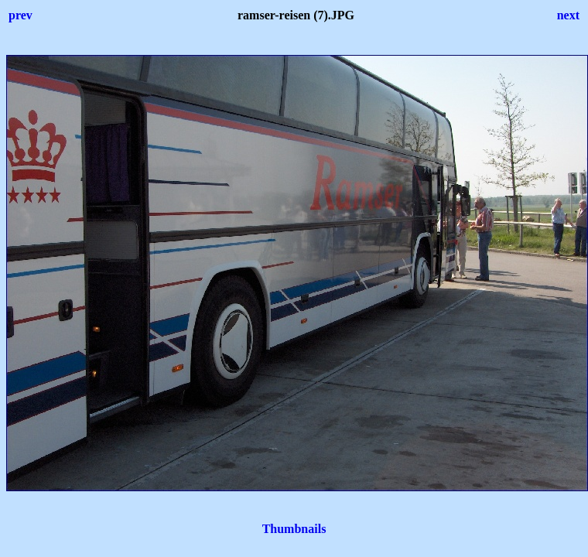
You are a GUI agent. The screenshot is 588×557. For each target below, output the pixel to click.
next (568, 15)
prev (20, 15)
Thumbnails (294, 528)
